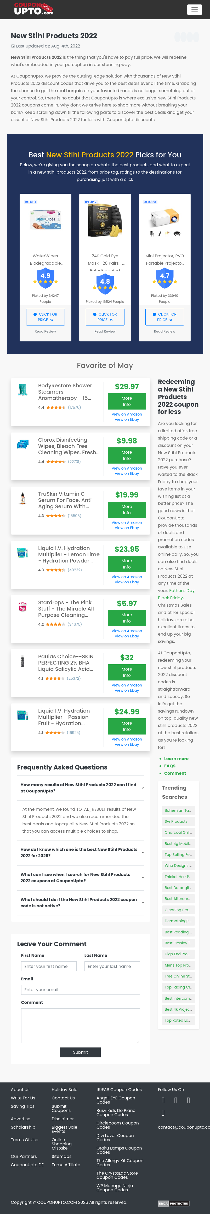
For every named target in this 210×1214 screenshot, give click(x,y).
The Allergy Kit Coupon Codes (120, 1163)
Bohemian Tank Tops (184, 810)
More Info (127, 401)
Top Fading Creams (183, 987)
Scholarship (23, 1127)
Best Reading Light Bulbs (187, 932)
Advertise (21, 1119)
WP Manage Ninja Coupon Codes (115, 1188)
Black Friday (170, 598)
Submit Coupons (61, 1108)
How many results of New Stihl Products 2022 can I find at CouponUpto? (79, 788)
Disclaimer (63, 1119)
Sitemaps (62, 1156)
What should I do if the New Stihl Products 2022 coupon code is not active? (79, 903)
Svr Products (176, 821)
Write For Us (23, 1098)
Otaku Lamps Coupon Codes (119, 1150)
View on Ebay (127, 419)
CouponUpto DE (27, 1165)
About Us (20, 1090)
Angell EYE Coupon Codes (116, 1100)
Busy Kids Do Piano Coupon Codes (116, 1113)
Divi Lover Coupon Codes (115, 1138)
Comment (32, 1002)
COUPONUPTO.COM (57, 1202)
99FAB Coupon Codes (119, 1090)
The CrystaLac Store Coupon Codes (117, 1175)
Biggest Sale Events (64, 1129)
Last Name (95, 955)
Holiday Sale (64, 1090)
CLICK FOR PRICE (45, 317)
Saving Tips (23, 1106)
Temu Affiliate (66, 1165)
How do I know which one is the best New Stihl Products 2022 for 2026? (79, 852)
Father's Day (182, 591)
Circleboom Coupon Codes (118, 1125)
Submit (80, 1052)
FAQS (169, 766)
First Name (32, 955)
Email (27, 979)
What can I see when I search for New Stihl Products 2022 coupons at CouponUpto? (75, 878)
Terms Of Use (24, 1140)
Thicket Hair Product (183, 876)
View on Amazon (127, 414)
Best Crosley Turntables (186, 943)
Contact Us (63, 1098)
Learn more (176, 759)
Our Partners (24, 1156)
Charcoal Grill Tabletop (186, 832)
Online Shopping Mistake (62, 1144)
